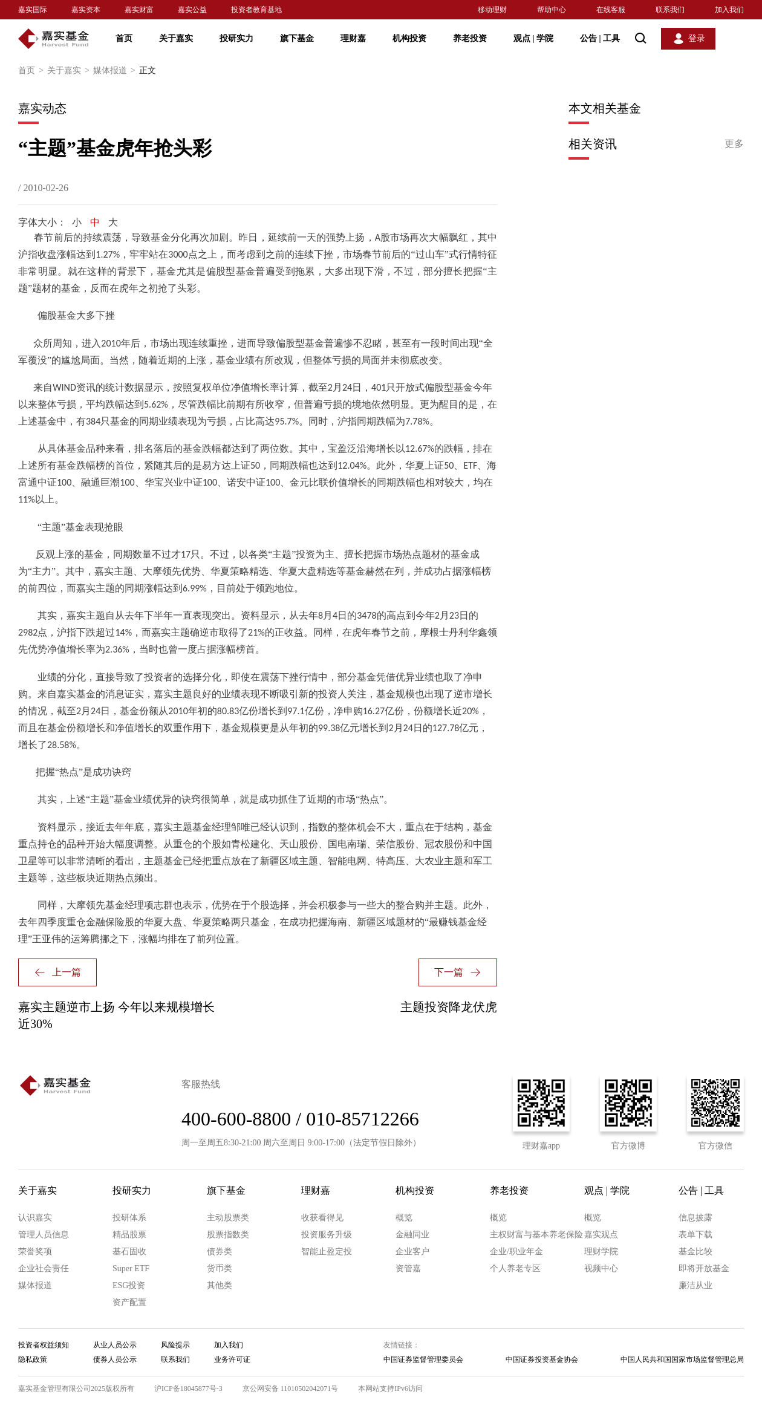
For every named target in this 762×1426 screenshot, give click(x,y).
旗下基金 (297, 38)
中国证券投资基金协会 (542, 1359)
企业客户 (412, 1251)
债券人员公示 (115, 1359)
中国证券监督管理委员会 (423, 1359)
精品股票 (129, 1234)
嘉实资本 (85, 9)
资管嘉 (408, 1268)
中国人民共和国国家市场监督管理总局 (682, 1359)
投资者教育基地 (256, 9)
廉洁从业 (695, 1285)
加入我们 (729, 9)
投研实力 (236, 38)
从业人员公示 (115, 1345)
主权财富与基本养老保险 (536, 1234)
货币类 (219, 1268)
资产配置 (129, 1302)
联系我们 (670, 9)
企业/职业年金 (516, 1251)
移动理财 (492, 9)
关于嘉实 (176, 38)
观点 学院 (533, 38)
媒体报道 (116, 71)
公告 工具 (600, 38)
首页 (124, 38)
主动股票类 (228, 1217)
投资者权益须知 (43, 1345)
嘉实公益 (192, 9)
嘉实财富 (139, 9)
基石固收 (129, 1251)
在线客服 (610, 9)
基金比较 (695, 1251)
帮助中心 (551, 9)
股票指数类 (228, 1234)
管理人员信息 (43, 1234)
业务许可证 (232, 1359)
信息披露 (695, 1217)
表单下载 (695, 1234)
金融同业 (412, 1234)
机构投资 (409, 38)
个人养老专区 (515, 1268)
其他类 (219, 1285)
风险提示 (175, 1345)
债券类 (219, 1251)
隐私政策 (32, 1359)
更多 (734, 143)
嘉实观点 (601, 1234)
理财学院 (601, 1251)
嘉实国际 (32, 9)
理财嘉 (353, 38)
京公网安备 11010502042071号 (291, 1388)
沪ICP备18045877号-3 (188, 1388)
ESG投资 (128, 1285)
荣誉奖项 (35, 1251)
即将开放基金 (704, 1268)
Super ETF (130, 1268)
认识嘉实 (35, 1217)
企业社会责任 (43, 1268)
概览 (404, 1217)
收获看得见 (322, 1217)
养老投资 (470, 38)
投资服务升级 (326, 1234)
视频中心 (601, 1268)
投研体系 (129, 1217)
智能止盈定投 (326, 1251)
